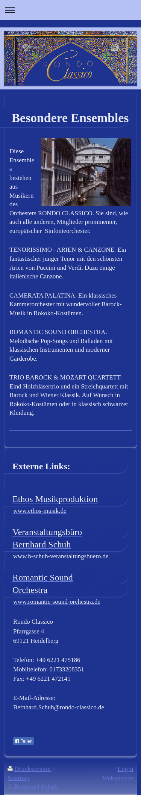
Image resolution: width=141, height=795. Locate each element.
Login (125, 768)
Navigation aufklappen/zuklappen (70, 10)
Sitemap (19, 777)
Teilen (23, 741)
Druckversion (29, 768)
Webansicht (117, 778)
